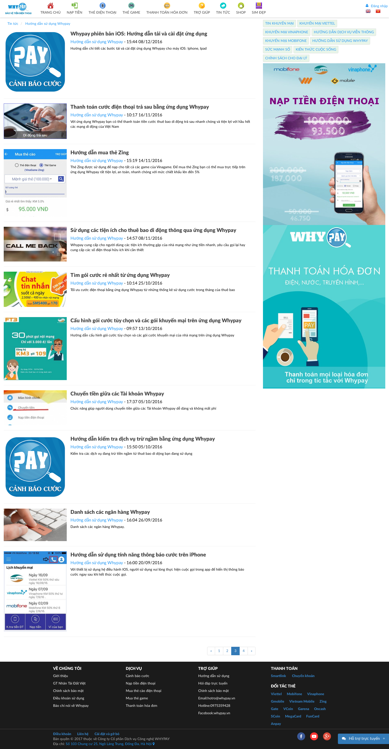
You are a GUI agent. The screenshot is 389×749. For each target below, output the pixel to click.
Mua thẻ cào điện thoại (143, 691)
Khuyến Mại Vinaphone (286, 32)
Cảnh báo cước (137, 676)
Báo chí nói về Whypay (71, 706)
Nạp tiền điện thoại (140, 683)
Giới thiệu (60, 676)
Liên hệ (83, 734)
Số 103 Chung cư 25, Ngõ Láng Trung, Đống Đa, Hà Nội (110, 744)
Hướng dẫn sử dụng (213, 676)
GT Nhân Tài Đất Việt (69, 683)
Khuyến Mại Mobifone (286, 41)
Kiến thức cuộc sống (316, 49)
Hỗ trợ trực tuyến (364, 739)
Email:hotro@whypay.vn (216, 698)
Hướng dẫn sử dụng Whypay (96, 42)
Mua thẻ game (137, 698)
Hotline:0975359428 (214, 706)
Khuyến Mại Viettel (317, 23)
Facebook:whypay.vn (214, 713)
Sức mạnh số (277, 49)
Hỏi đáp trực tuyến (212, 683)
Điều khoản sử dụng (68, 698)
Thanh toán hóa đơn (141, 706)
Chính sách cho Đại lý (286, 58)
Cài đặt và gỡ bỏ (107, 734)
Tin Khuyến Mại (279, 23)
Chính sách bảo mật (68, 691)
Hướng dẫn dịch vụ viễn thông (344, 32)
